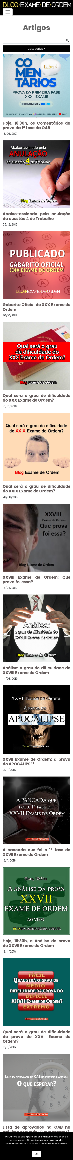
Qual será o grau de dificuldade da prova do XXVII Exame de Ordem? (36, 1036)
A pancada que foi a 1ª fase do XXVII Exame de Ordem (36, 852)
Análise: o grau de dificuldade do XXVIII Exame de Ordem (36, 670)
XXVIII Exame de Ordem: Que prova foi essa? (36, 580)
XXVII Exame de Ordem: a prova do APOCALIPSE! (36, 762)
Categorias (35, 49)
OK (37, 1154)
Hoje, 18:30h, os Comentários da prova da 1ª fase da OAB (36, 125)
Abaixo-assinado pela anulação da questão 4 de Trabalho (36, 216)
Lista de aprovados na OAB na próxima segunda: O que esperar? (36, 1130)
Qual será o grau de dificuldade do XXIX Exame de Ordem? (36, 489)
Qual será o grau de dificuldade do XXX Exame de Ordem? (36, 398)
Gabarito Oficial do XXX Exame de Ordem (36, 307)
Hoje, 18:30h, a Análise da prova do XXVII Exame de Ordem (36, 943)
